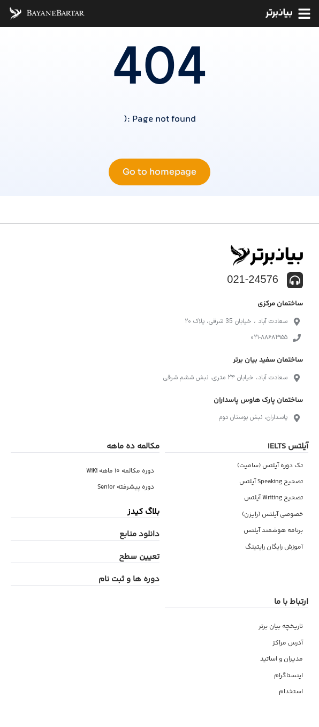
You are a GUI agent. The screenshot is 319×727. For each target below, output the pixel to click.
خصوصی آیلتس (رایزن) (272, 514)
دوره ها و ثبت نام (129, 579)
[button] (304, 13)
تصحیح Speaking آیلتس (271, 482)
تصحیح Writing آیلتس (273, 498)
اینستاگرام (288, 676)
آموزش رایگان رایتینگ (274, 547)
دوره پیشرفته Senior (125, 487)
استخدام (291, 692)
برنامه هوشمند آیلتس (273, 531)
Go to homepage (159, 171)
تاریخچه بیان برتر (281, 626)
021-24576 (252, 279)
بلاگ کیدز (143, 512)
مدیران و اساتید (281, 659)
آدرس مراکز (287, 643)
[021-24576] (295, 280)
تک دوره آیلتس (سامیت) (270, 466)
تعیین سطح (139, 557)
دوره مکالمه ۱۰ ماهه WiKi (120, 471)
